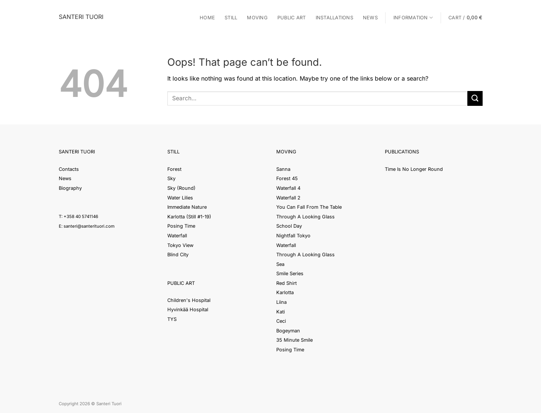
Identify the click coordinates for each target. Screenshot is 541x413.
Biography (70, 188)
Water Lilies (180, 198)
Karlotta (285, 292)
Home (207, 17)
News (370, 17)
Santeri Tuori (81, 17)
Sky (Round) (181, 188)
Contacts (69, 169)
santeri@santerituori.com (89, 226)
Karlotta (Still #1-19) (189, 216)
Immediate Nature (187, 207)
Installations (334, 17)
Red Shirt (286, 283)
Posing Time (181, 226)
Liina (281, 302)
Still (231, 17)
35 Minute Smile (294, 340)
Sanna (283, 169)
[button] (465, 17)
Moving (257, 17)
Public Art (291, 17)
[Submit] (474, 98)
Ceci (281, 321)
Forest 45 (287, 178)
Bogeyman (288, 331)
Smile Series (289, 273)
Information (413, 17)
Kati (280, 312)
